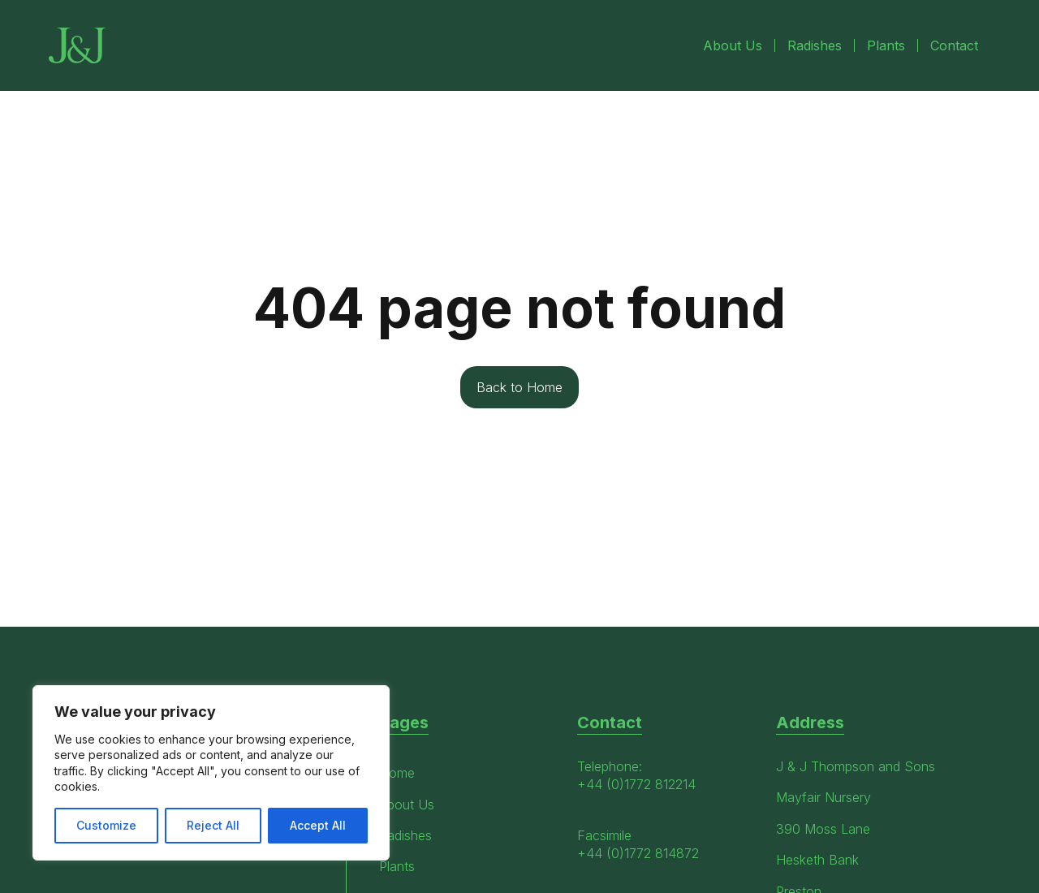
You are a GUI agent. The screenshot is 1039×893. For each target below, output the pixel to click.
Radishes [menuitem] (814, 45)
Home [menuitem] (397, 773)
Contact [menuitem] (954, 45)
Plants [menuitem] (886, 45)
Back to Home (519, 387)
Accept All (318, 825)
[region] (211, 773)
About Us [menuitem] (732, 45)
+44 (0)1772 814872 (638, 853)
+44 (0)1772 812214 (636, 784)
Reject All (213, 825)
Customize (106, 825)
